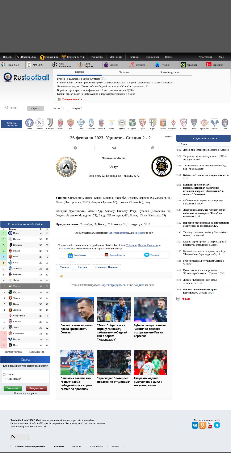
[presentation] (31, 107)
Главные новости (72, 99)
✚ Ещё (186, 298)
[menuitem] (75, 57)
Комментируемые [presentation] (169, 72)
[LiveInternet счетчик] (19, 439)
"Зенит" (11, 374)
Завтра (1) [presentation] (58, 108)
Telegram (131, 245)
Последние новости (203, 138)
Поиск (168, 56)
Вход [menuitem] (221, 56)
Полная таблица (13, 351)
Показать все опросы (25, 393)
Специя (82, 267)
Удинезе (64, 267)
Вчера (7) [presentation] (77, 108)
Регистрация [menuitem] (205, 56)
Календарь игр (36, 351)
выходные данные (94, 423)
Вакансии (76, 446)
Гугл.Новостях (66, 248)
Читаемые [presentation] (124, 72)
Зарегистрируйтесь (119, 232)
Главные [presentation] (79, 71)
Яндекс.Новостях (148, 245)
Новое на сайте (96, 446)
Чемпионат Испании (106, 267)
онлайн (168, 136)
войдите (140, 232)
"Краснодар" (14, 378)
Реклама (115, 446)
